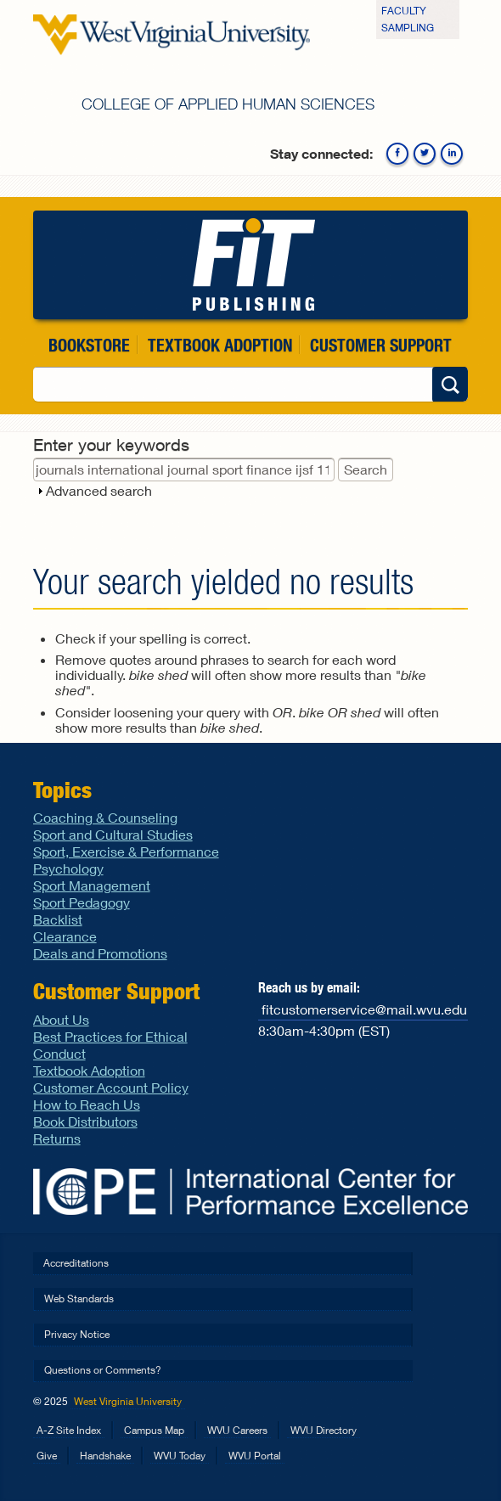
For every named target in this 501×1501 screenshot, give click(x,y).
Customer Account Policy (111, 1087)
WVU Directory (323, 1430)
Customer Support (381, 345)
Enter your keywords (111, 444)
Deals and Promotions (100, 953)
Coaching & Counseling (105, 817)
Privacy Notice (77, 1334)
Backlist (57, 919)
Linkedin (452, 154)
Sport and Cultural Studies (113, 834)
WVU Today (179, 1455)
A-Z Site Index (69, 1430)
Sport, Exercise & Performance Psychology (126, 859)
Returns (57, 1138)
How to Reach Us (86, 1104)
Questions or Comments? (102, 1369)
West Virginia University (128, 1401)
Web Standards (79, 1298)
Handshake (105, 1455)
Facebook (397, 154)
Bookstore (89, 345)
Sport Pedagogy (81, 902)
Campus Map (154, 1430)
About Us (61, 1019)
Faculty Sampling (407, 19)
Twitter (425, 154)
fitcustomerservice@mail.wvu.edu (364, 1009)
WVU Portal (254, 1455)
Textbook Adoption (220, 345)
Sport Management (91, 885)
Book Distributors (85, 1121)
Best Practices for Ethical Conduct (110, 1044)
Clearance (65, 936)
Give (47, 1455)
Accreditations (76, 1262)
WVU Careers (237, 1430)
